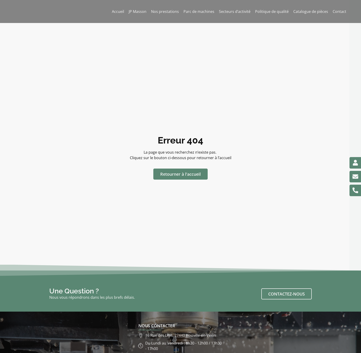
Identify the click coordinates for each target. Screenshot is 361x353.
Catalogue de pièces (310, 11)
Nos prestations (165, 11)
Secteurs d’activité (234, 11)
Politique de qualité (272, 11)
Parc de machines (198, 11)
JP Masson (137, 11)
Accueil (118, 11)
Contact (339, 11)
